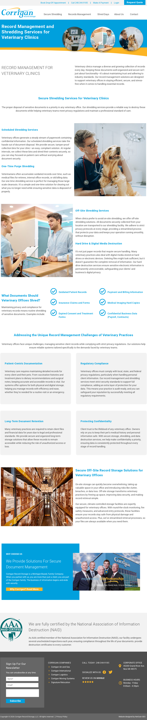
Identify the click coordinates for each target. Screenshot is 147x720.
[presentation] (22, 693)
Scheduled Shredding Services (20, 129)
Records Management (80, 14)
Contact (134, 14)
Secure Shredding (53, 14)
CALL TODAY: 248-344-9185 (95, 663)
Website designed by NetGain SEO (132, 717)
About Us (119, 14)
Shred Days (103, 14)
